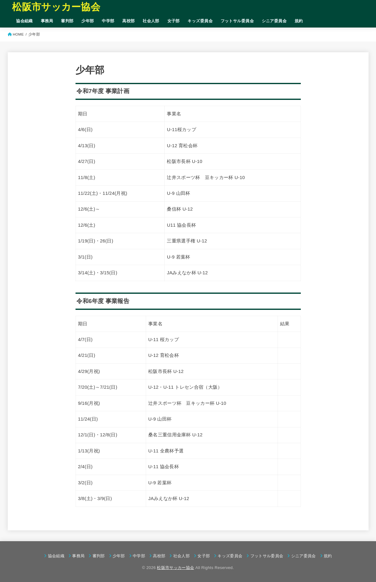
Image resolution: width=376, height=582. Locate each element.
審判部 (67, 21)
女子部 (173, 21)
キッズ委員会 (200, 21)
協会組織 (24, 21)
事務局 (47, 21)
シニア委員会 (274, 21)
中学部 (108, 21)
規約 (299, 21)
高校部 (128, 21)
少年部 (87, 21)
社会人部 (151, 21)
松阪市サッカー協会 (56, 7)
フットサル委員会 (237, 21)
